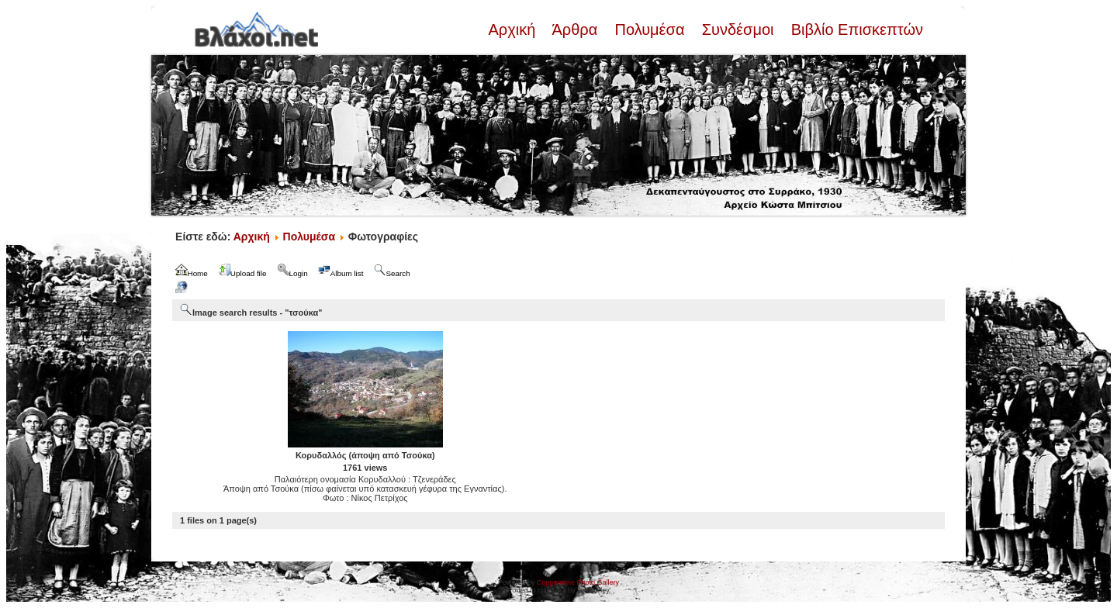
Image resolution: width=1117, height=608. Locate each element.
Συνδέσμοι (737, 29)
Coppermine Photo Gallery (578, 582)
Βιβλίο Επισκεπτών (855, 29)
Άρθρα (575, 29)
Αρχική (513, 29)
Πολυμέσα (649, 29)
